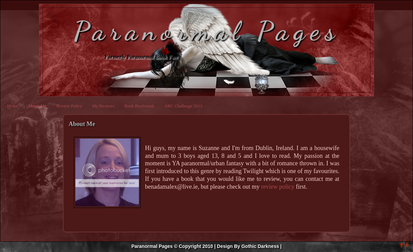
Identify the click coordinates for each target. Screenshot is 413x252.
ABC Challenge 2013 (183, 105)
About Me (37, 105)
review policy (277, 186)
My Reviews (103, 105)
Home (12, 105)
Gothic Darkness (260, 246)
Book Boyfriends (139, 105)
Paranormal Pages (206, 31)
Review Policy (69, 105)
